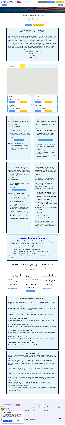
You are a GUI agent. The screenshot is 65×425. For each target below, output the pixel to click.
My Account (51, 1)
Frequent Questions (36, 407)
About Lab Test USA (26, 411)
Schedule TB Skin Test (13, 289)
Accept (7, 420)
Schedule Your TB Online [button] (19, 140)
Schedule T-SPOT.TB (47, 289)
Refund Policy (46, 411)
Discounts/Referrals (36, 408)
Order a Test (24, 408)
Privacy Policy (6, 417)
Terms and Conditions (47, 408)
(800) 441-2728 (42, 1)
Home (38, 9)
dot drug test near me (24, 420)
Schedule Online (24, 102)
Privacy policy (46, 407)
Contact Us (35, 411)
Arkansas (52, 9)
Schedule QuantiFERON (31, 292)
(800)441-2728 (27, 25)
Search (22, 66)
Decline (18, 420)
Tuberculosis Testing (45, 9)
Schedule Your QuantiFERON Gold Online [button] (46, 140)
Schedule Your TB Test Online (40, 25)
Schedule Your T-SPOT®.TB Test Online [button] (19, 191)
